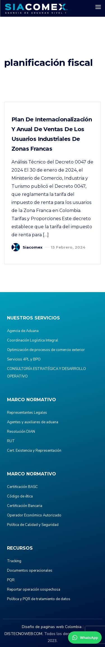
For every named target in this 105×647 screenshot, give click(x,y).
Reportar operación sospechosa (33, 589)
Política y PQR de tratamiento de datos (38, 599)
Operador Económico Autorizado (34, 515)
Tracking (14, 561)
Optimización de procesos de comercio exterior (46, 349)
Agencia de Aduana (23, 330)
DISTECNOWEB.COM (23, 633)
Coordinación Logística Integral (32, 340)
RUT (11, 441)
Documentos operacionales (29, 570)
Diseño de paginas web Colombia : (52, 626)
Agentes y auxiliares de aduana (32, 422)
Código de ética (20, 496)
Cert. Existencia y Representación (34, 450)
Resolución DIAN (21, 431)
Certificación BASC (22, 486)
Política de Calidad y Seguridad (33, 524)
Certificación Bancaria (24, 505)
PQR (11, 580)
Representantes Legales (27, 412)
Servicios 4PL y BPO (24, 359)
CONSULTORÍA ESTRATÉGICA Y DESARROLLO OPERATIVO (46, 372)
